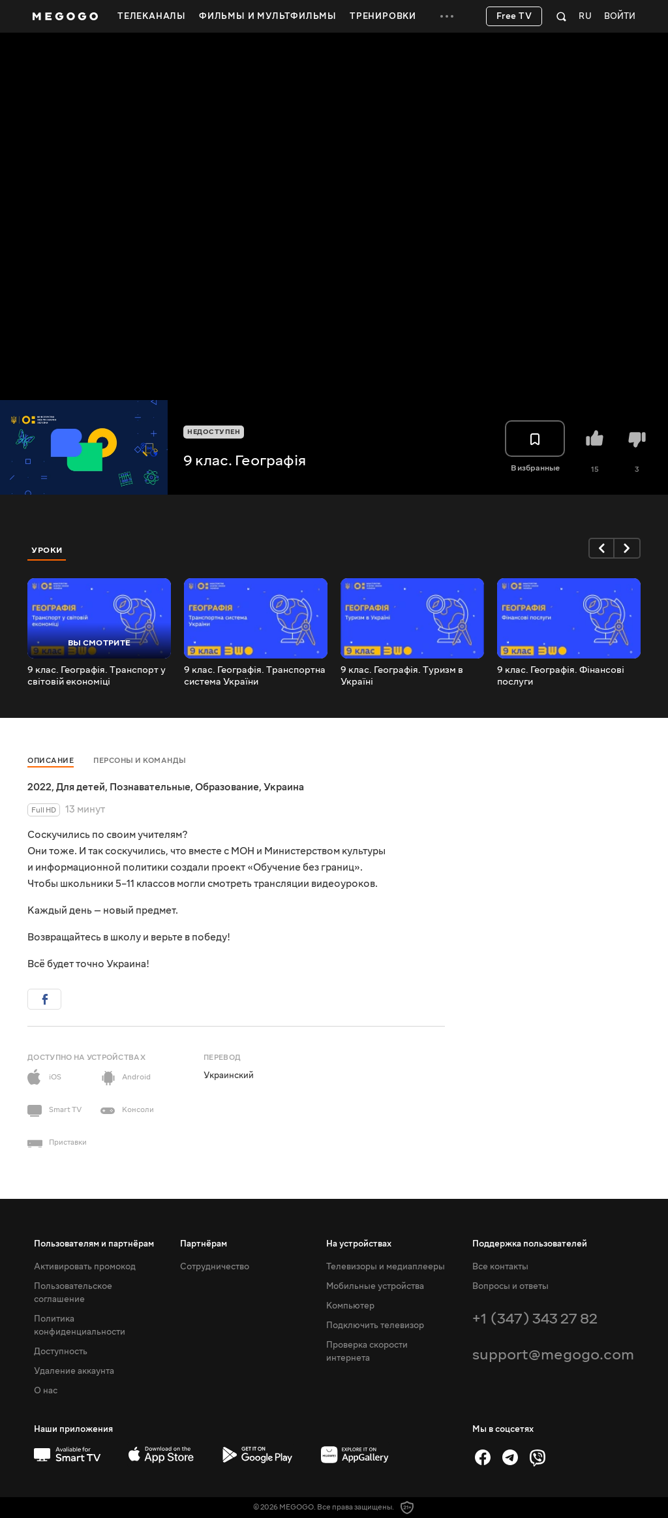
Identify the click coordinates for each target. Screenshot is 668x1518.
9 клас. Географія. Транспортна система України (255, 676)
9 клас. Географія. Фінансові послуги (560, 676)
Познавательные (150, 787)
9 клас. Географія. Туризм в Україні (402, 676)
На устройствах (358, 1244)
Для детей (80, 787)
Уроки (47, 550)
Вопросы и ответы (510, 1286)
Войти (619, 16)
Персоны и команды (140, 761)
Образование (227, 787)
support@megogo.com (553, 1354)
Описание (50, 761)
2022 (39, 787)
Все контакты (500, 1267)
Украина (284, 787)
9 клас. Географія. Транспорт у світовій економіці (96, 676)
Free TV (514, 16)
